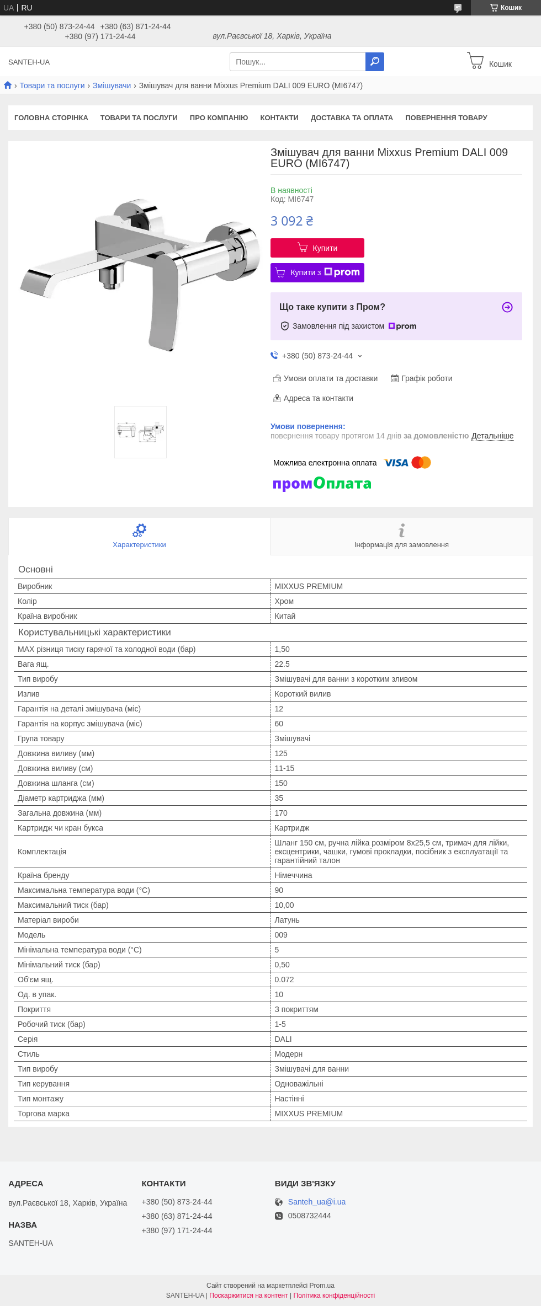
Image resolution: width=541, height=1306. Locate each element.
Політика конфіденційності (334, 1295)
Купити (325, 248)
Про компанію (219, 118)
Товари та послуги (51, 85)
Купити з (324, 272)
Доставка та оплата (352, 118)
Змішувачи (112, 85)
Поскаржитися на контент (248, 1295)
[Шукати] (374, 61)
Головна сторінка (51, 118)
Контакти (279, 118)
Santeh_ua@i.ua (317, 1202)
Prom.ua (322, 1285)
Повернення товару (446, 118)
